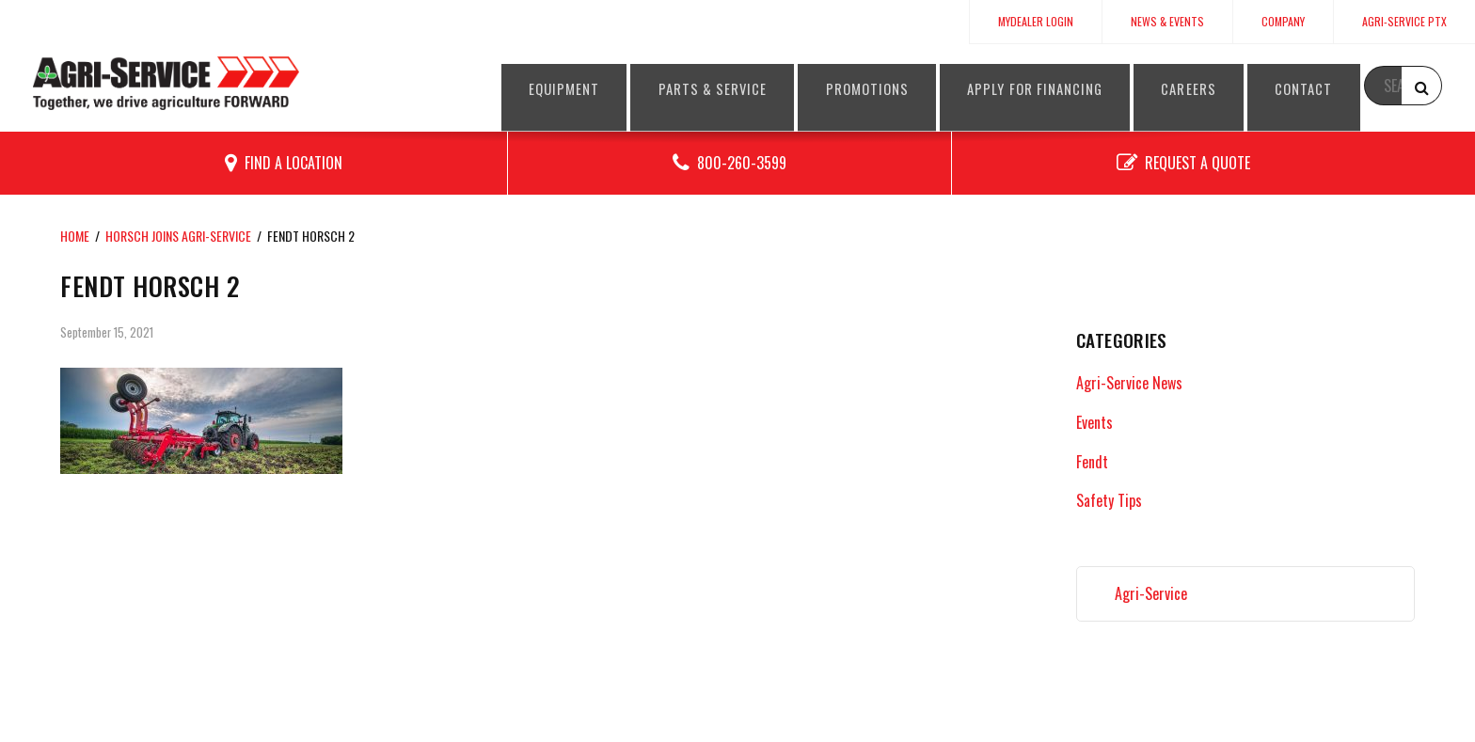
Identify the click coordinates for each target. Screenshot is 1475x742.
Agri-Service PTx (1404, 21)
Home (74, 235)
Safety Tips (1109, 500)
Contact (1338, 88)
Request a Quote (1197, 162)
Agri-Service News (1129, 382)
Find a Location (293, 162)
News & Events (1167, 21)
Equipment (539, 88)
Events (1094, 422)
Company (1283, 21)
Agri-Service (1151, 593)
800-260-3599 (741, 162)
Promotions (866, 88)
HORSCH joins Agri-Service (178, 235)
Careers (1214, 88)
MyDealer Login (1035, 21)
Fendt (1092, 461)
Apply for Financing (1048, 88)
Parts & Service (699, 88)
